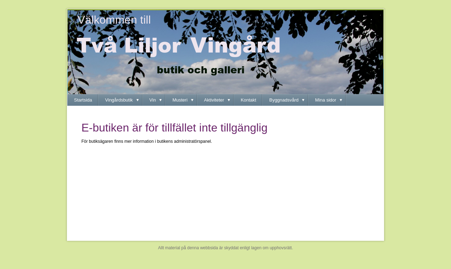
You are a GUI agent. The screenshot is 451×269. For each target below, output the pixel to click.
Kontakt (248, 100)
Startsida (83, 100)
